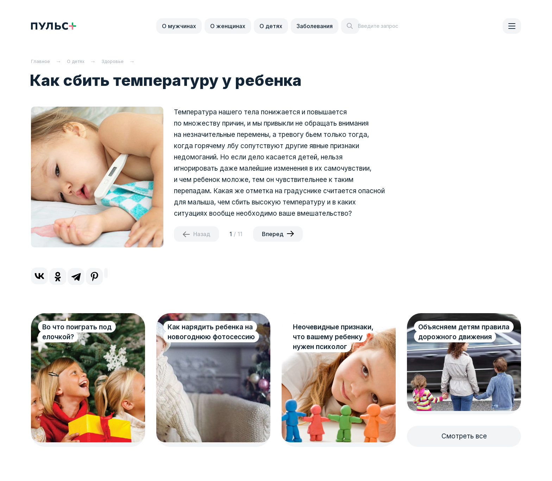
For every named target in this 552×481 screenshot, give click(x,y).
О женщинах (227, 26)
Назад (201, 234)
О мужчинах (179, 26)
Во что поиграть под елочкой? (77, 332)
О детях (270, 26)
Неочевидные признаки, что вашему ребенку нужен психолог (333, 337)
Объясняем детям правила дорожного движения (452, 337)
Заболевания (314, 26)
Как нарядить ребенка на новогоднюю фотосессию (205, 337)
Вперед (272, 234)
